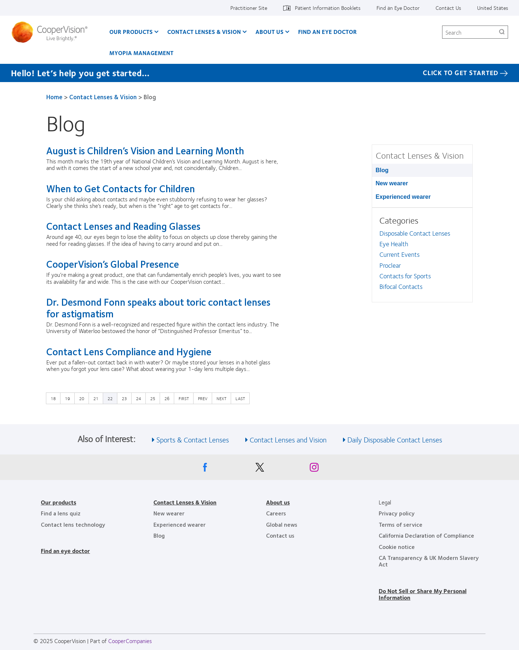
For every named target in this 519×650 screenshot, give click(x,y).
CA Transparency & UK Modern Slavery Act (429, 561)
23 (126, 398)
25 (154, 398)
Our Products (131, 31)
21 (97, 398)
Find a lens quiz (61, 513)
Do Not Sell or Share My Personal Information (423, 594)
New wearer (392, 183)
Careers (276, 513)
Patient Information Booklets (327, 7)
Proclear (390, 265)
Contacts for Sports (405, 276)
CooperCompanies (130, 640)
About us (278, 502)
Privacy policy (397, 513)
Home (54, 96)
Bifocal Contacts (400, 286)
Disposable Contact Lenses (414, 233)
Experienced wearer (403, 197)
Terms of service (400, 524)
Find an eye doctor (65, 550)
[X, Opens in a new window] (259, 469)
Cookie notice (397, 546)
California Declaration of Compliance (426, 535)
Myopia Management (141, 52)
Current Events (399, 254)
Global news (281, 524)
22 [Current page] (110, 398)
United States (492, 7)
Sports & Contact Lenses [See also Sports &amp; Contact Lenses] (192, 439)
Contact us (280, 535)
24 (140, 398)
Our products (58, 502)
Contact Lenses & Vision (204, 31)
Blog (382, 170)
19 (69, 398)
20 (83, 398)
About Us (269, 31)
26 (168, 398)
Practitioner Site (248, 7)
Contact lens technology (73, 524)
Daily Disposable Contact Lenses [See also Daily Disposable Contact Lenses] (394, 439)
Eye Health (393, 244)
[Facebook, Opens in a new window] (205, 469)
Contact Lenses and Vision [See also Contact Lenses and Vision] (288, 439)
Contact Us (448, 7)
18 (55, 398)
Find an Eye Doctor (398, 7)
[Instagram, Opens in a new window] (314, 469)
